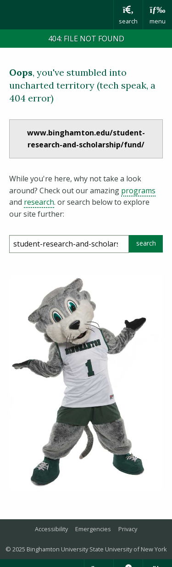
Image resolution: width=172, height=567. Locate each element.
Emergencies (93, 529)
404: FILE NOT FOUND (86, 39)
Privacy (127, 529)
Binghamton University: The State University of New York (56, 14)
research (39, 202)
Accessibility (51, 529)
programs (138, 190)
